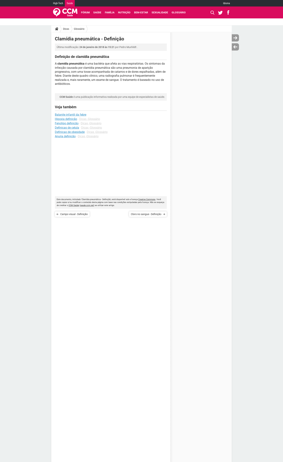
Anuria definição (65, 136)
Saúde (70, 3)
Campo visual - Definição (74, 214)
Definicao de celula (67, 127)
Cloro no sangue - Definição (146, 214)
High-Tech (58, 3)
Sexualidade (160, 12)
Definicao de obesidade (70, 132)
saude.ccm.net (87, 205)
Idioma (226, 3)
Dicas (66, 28)
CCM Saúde (74, 205)
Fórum (85, 12)
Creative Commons (146, 199)
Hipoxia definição (66, 119)
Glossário (179, 12)
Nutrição (124, 12)
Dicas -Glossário (89, 119)
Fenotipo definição (67, 123)
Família (109, 12)
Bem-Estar (141, 12)
